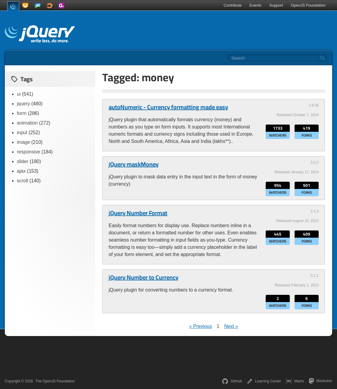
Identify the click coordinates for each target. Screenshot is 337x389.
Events (255, 5)
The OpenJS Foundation (55, 381)
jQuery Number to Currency (143, 277)
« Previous (200, 326)
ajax (21, 171)
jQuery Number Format (138, 213)
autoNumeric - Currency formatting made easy (168, 107)
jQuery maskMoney (134, 164)
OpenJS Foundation (308, 5)
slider (22, 161)
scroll (22, 180)
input (22, 132)
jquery (23, 103)
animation (27, 122)
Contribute (233, 5)
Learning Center (264, 381)
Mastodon (320, 381)
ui (18, 94)
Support (276, 5)
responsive (28, 151)
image (23, 142)
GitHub (232, 381)
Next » (231, 326)
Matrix (295, 381)
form (21, 113)
